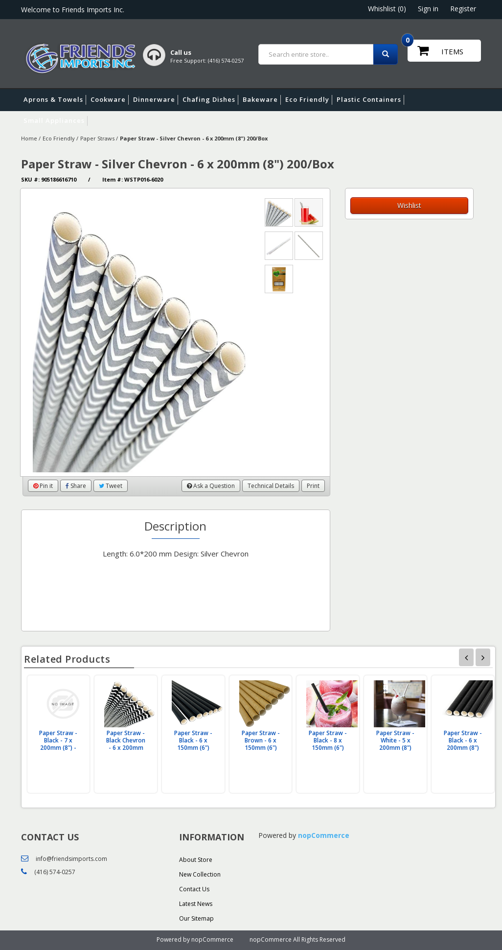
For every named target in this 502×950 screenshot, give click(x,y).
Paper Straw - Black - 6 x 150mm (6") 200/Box (193, 744)
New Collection (200, 874)
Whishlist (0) (387, 8)
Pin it (43, 486)
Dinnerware (155, 100)
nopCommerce (323, 835)
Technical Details (271, 486)
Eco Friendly (308, 100)
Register (463, 8)
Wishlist (409, 205)
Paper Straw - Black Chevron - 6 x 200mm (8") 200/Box (125, 744)
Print (313, 486)
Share (76, 486)
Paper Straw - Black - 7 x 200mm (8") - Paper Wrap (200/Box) (58, 747)
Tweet (110, 486)
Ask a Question (211, 486)
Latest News (195, 904)
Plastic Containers (370, 100)
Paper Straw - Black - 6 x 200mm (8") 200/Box (463, 744)
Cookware (110, 100)
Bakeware (262, 100)
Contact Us (194, 889)
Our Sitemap (196, 918)
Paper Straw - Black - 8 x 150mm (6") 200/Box (328, 744)
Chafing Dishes (210, 100)
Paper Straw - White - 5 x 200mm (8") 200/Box (395, 744)
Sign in (428, 8)
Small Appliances (55, 121)
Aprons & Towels (54, 100)
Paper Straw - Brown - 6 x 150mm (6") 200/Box (261, 744)
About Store (195, 860)
